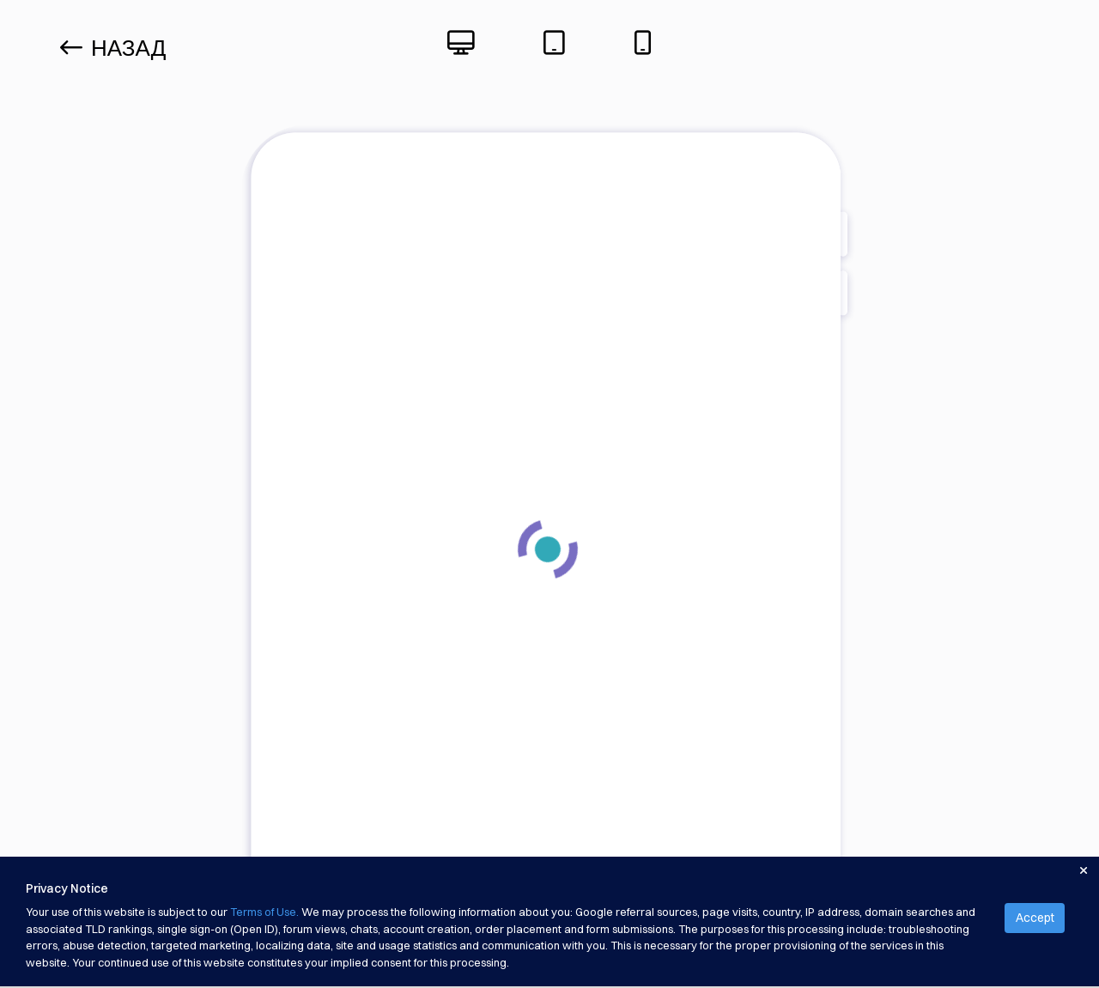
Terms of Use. (264, 911)
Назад (113, 48)
